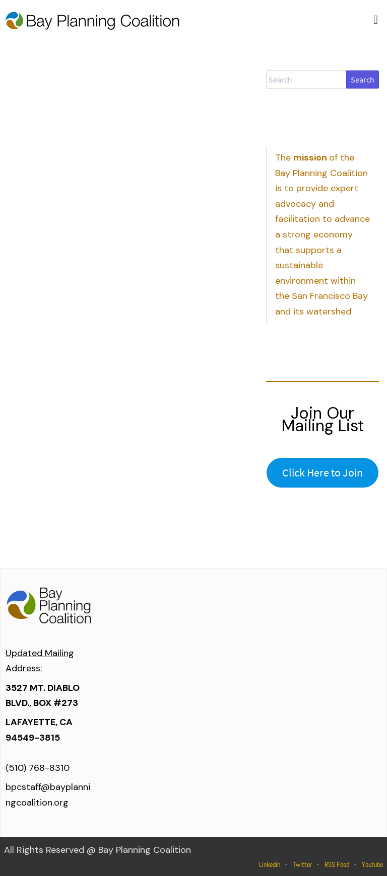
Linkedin (269, 864)
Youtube (372, 864)
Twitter (302, 864)
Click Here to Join (322, 472)
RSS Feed (337, 864)
